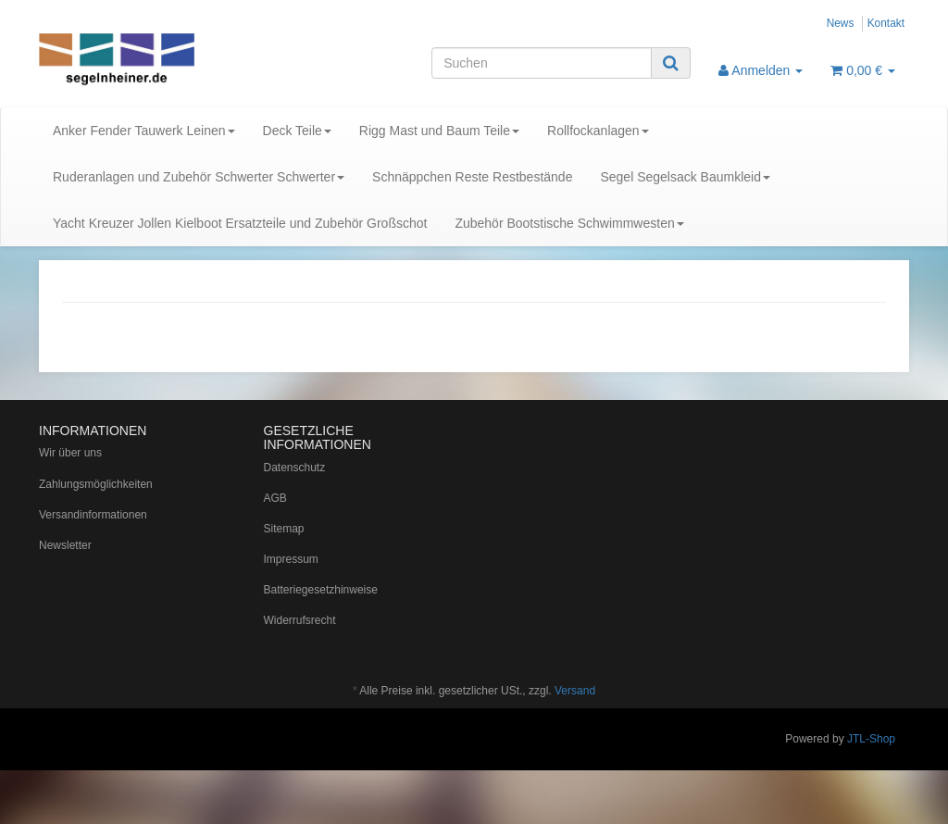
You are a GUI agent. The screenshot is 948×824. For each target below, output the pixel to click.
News (840, 23)
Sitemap (284, 528)
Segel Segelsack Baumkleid (685, 176)
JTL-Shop (871, 738)
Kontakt (885, 23)
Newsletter (65, 545)
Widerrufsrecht (300, 620)
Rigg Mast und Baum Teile (439, 130)
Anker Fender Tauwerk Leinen (144, 130)
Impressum (291, 559)
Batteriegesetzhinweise (321, 589)
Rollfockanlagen (598, 130)
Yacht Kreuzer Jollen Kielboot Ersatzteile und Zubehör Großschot (240, 223)
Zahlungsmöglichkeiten (96, 484)
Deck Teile (297, 130)
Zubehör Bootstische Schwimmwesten (569, 223)
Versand (575, 690)
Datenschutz (295, 467)
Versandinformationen (93, 514)
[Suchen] (541, 63)
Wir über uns (70, 452)
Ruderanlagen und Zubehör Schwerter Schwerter (198, 176)
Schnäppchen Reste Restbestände (472, 176)
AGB (275, 498)
